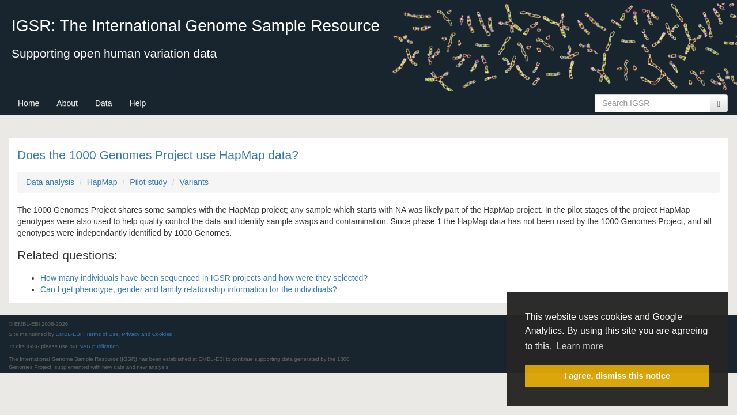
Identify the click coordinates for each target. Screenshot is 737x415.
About (67, 103)
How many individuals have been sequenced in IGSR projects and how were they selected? (204, 277)
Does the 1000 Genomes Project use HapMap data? (157, 154)
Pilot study (148, 182)
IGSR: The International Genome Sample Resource (196, 26)
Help (138, 103)
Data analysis (50, 182)
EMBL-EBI (69, 334)
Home (28, 103)
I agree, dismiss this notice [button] (617, 375)
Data (103, 103)
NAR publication (99, 346)
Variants (194, 182)
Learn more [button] (580, 346)
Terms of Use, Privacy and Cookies (129, 334)
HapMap (102, 182)
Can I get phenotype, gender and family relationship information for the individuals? (188, 289)
